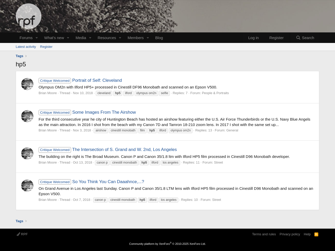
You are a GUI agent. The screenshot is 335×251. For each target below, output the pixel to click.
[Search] (305, 37)
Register (46, 47)
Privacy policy (290, 234)
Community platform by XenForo (167, 243)
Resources (107, 37)
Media (81, 37)
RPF (22, 234)
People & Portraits (215, 93)
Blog (159, 37)
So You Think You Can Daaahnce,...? (91, 181)
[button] (36, 37)
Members (136, 37)
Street (218, 162)
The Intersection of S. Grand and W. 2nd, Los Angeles (108, 149)
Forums (26, 37)
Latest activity (26, 47)
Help (307, 234)
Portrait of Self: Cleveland (80, 80)
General (232, 130)
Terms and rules (264, 234)
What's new (54, 37)
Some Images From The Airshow (87, 112)
